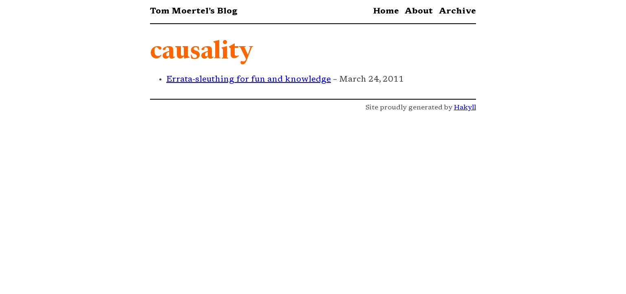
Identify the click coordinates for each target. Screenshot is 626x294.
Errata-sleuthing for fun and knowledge (248, 80)
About (418, 11)
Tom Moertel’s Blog (193, 11)
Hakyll (465, 108)
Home (386, 11)
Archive (457, 11)
